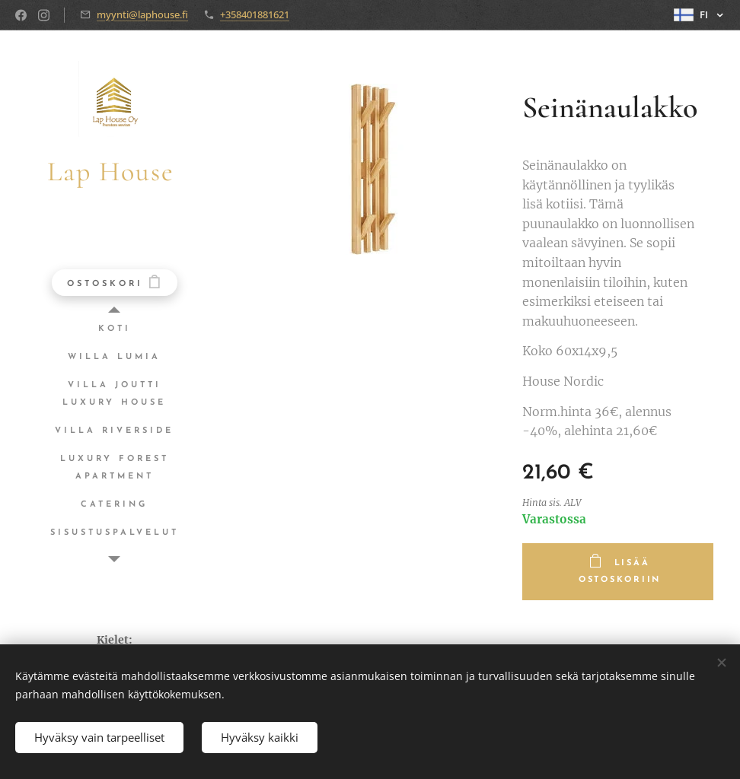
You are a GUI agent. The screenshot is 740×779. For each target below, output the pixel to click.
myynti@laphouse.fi (142, 14)
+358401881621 (254, 14)
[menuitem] (114, 329)
